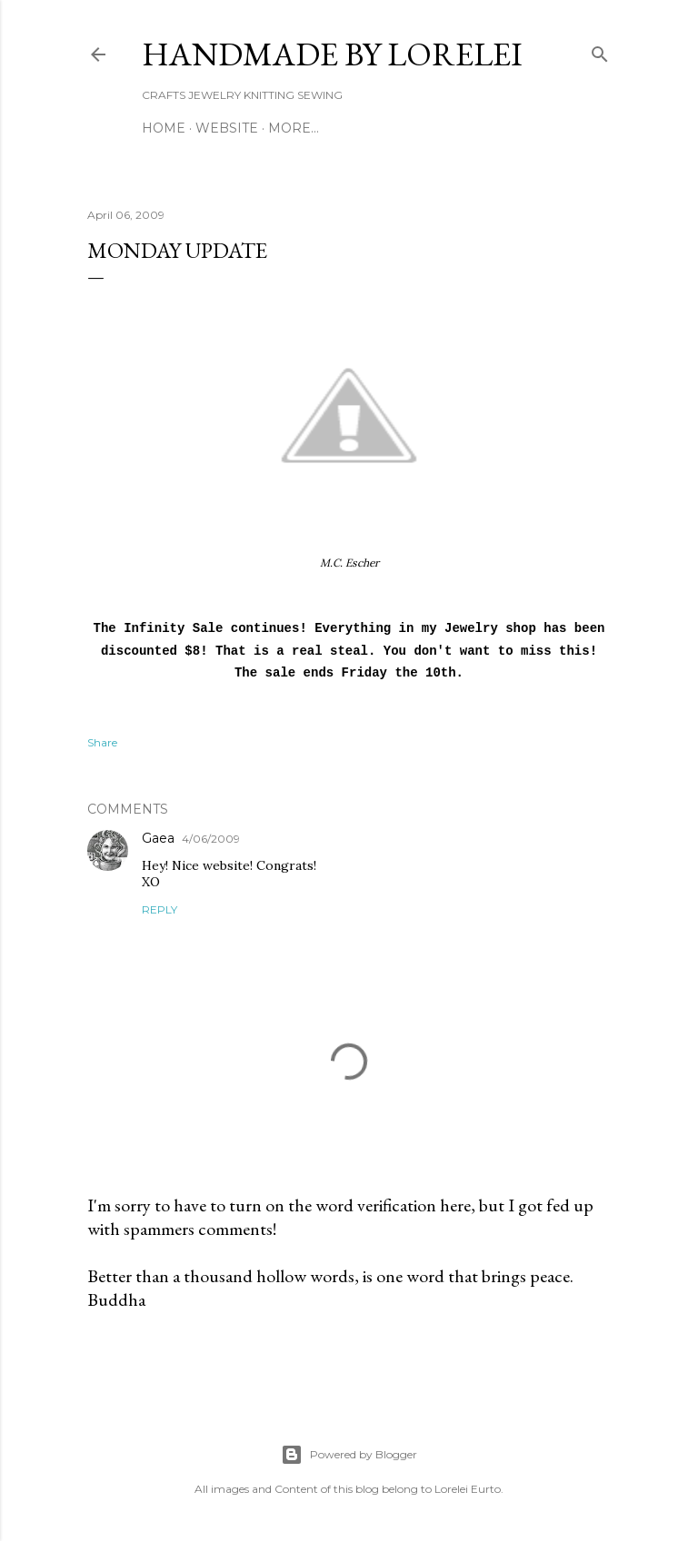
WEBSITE (226, 128)
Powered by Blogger (349, 1455)
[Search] (600, 50)
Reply (159, 909)
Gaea (158, 838)
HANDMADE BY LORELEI (332, 54)
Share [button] (102, 742)
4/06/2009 (211, 838)
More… (293, 128)
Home (163, 128)
